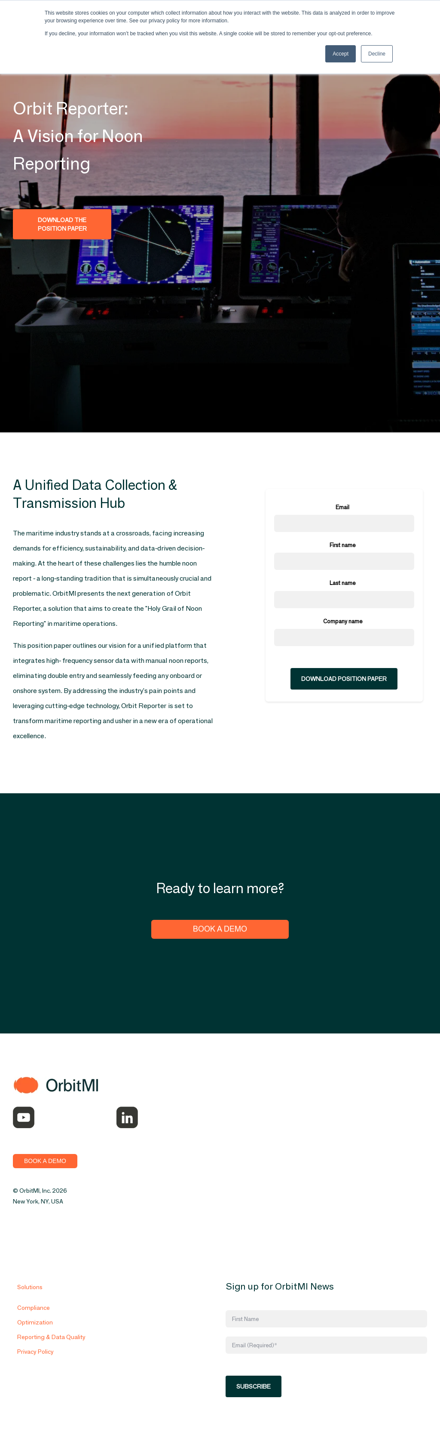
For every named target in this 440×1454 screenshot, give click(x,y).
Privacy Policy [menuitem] (35, 1362)
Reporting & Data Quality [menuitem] (51, 1347)
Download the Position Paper (62, 224)
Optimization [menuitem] (35, 1332)
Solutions (30, 1297)
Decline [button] (376, 54)
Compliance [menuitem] (33, 1318)
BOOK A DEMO (45, 1160)
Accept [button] (340, 54)
